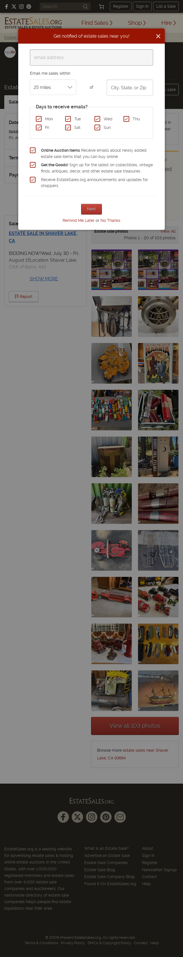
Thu (136, 119)
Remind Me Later (78, 220)
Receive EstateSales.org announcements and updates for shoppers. (94, 182)
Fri (47, 127)
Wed (108, 119)
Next (91, 209)
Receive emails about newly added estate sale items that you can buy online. (94, 153)
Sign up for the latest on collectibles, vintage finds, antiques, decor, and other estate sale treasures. (97, 168)
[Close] (158, 36)
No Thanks (110, 220)
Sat (77, 127)
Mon (49, 119)
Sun (107, 127)
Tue (77, 119)
